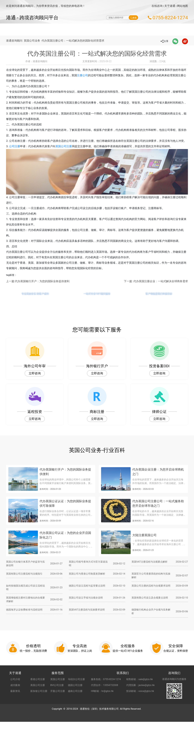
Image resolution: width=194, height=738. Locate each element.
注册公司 (87, 75)
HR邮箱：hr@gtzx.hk (102, 696)
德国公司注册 (75, 690)
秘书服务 (149, 29)
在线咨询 (157, 5)
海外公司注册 (71, 29)
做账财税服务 (112, 29)
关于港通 (169, 5)
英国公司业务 (33, 40)
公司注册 (19, 151)
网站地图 (182, 5)
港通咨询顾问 (14, 40)
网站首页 (53, 29)
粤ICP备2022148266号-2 (142, 714)
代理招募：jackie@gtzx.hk (140, 690)
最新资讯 (15, 696)
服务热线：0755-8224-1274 (106, 684)
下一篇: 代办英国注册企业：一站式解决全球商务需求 (156, 286)
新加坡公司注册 (38, 696)
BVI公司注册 (57, 690)
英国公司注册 (69, 151)
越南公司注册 (75, 696)
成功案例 (15, 690)
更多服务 (164, 29)
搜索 (133, 17)
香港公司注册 (37, 684)
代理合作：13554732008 (104, 690)
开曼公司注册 (57, 696)
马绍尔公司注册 (76, 684)
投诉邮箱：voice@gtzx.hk (140, 696)
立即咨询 (35, 379)
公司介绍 (15, 684)
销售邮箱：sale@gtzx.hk (139, 684)
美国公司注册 (37, 690)
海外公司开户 (132, 29)
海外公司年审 (92, 29)
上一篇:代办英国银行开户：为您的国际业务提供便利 (37, 286)
